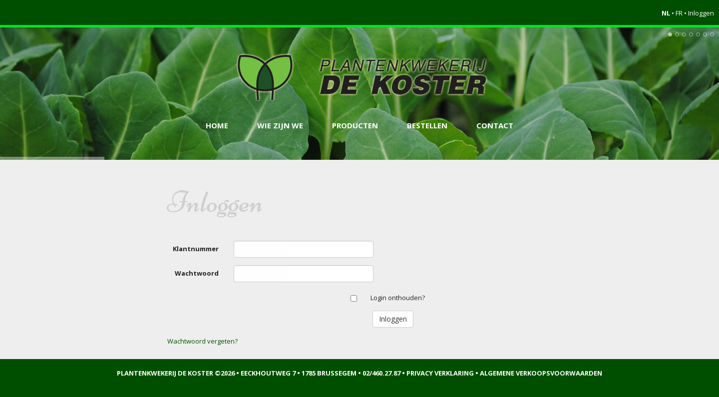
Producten (355, 125)
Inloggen (701, 12)
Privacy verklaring (440, 373)
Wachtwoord (197, 273)
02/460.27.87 (381, 373)
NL (666, 12)
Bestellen (427, 125)
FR (679, 12)
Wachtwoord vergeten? (202, 341)
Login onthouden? (397, 297)
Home (217, 125)
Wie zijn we (280, 125)
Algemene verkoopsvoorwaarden (541, 373)
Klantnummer (196, 248)
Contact (494, 125)
